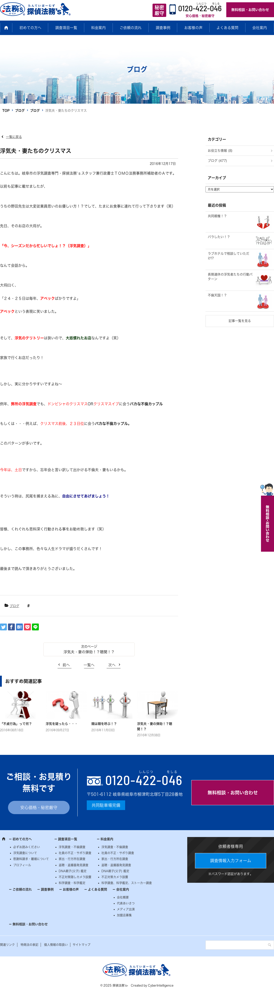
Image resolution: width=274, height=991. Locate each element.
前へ (66, 665)
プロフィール (22, 865)
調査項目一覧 (66, 28)
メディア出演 (126, 909)
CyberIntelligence (161, 985)
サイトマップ (81, 944)
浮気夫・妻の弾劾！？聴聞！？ (89, 652)
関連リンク (7, 944)
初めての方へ (30, 28)
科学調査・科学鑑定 (72, 882)
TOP (6, 110)
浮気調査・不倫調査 (72, 846)
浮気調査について (25, 852)
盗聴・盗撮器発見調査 (73, 865)
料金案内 (98, 28)
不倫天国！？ (217, 295)
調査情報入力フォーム (230, 861)
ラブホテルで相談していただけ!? (228, 256)
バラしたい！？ (219, 236)
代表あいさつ (126, 903)
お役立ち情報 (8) (220, 150)
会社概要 (123, 897)
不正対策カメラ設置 (114, 876)
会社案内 (259, 28)
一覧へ (89, 665)
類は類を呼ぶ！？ (104, 723)
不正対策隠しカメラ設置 (75, 876)
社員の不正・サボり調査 (75, 852)
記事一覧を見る (240, 320)
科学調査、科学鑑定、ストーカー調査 (126, 882)
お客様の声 (193, 28)
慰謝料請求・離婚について (31, 858)
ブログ (20, 110)
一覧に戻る (14, 136)
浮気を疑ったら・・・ (62, 723)
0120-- (143, 780)
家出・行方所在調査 (72, 858)
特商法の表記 (29, 944)
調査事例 (163, 28)
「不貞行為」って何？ (16, 723)
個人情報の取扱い (56, 944)
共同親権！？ (217, 216)
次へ (112, 665)
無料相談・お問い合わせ (250, 9)
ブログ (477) (217, 160)
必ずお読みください (26, 846)
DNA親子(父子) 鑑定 (73, 870)
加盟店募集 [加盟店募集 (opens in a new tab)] (124, 915)
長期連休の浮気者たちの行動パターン (230, 277)
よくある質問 (227, 28)
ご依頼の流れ (131, 28)
